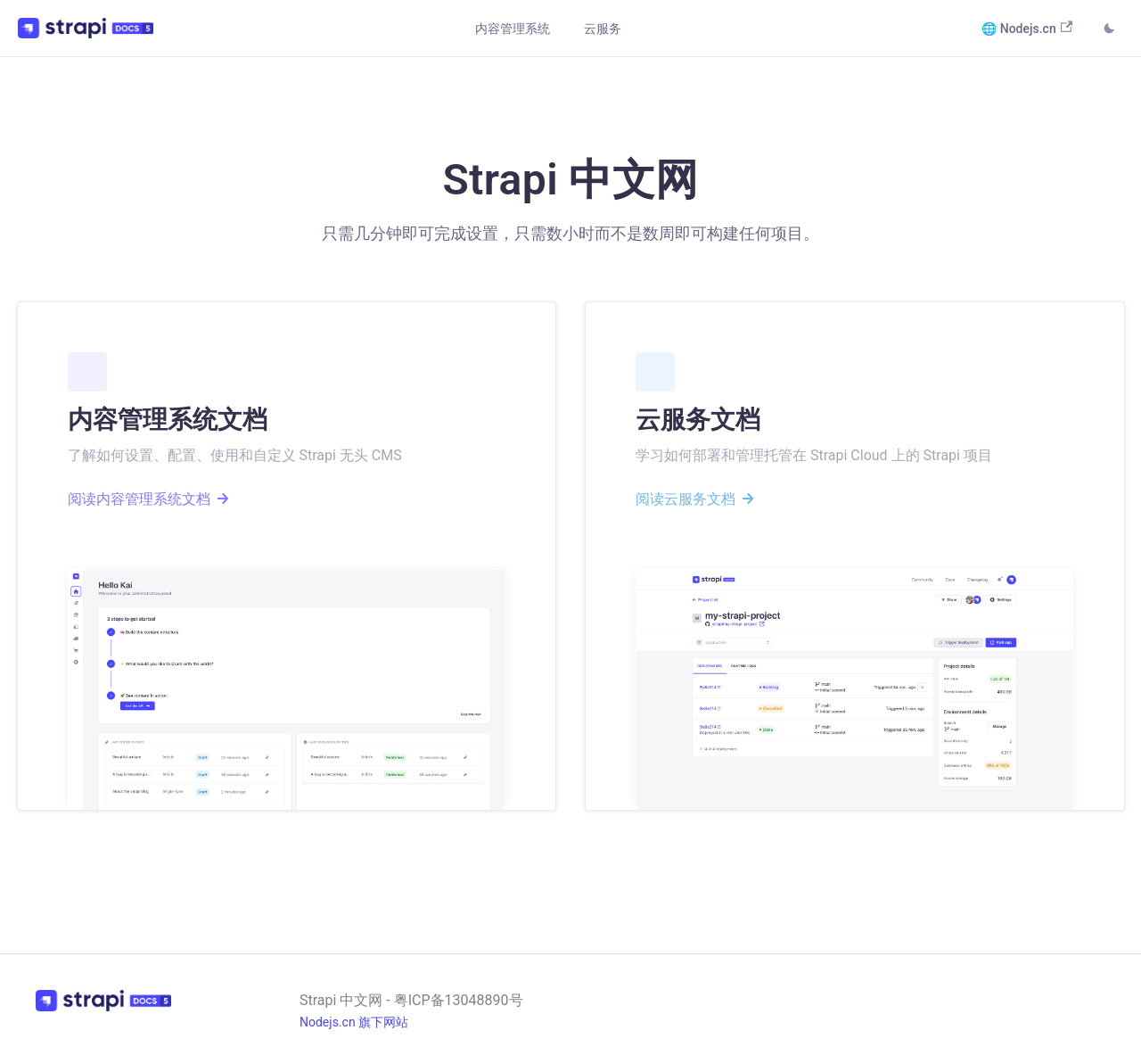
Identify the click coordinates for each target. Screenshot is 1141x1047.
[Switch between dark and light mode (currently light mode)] (1109, 30)
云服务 (602, 28)
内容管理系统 (512, 28)
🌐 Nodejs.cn (1026, 28)
